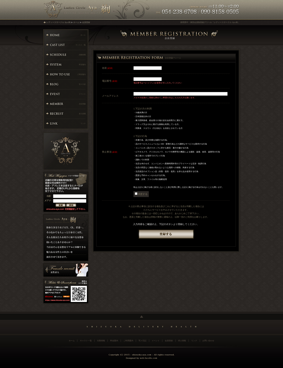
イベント (156, 341)
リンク (194, 341)
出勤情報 (101, 341)
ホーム (76, 22)
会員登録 (86, 22)
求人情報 (182, 341)
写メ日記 (142, 341)
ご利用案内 (128, 341)
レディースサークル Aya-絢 (58, 22)
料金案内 (114, 341)
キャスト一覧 (86, 341)
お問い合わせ (208, 341)
